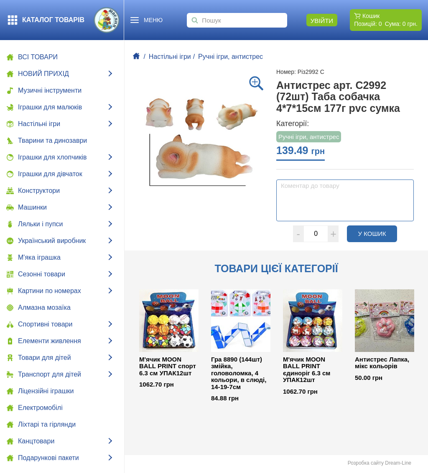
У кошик (377, 233)
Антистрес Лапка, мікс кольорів (382, 363)
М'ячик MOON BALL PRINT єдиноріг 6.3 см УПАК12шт (306, 370)
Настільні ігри (170, 56)
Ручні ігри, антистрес (230, 56)
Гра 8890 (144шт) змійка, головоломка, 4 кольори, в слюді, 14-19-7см (238, 373)
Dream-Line (398, 463)
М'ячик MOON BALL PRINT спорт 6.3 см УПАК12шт (167, 366)
